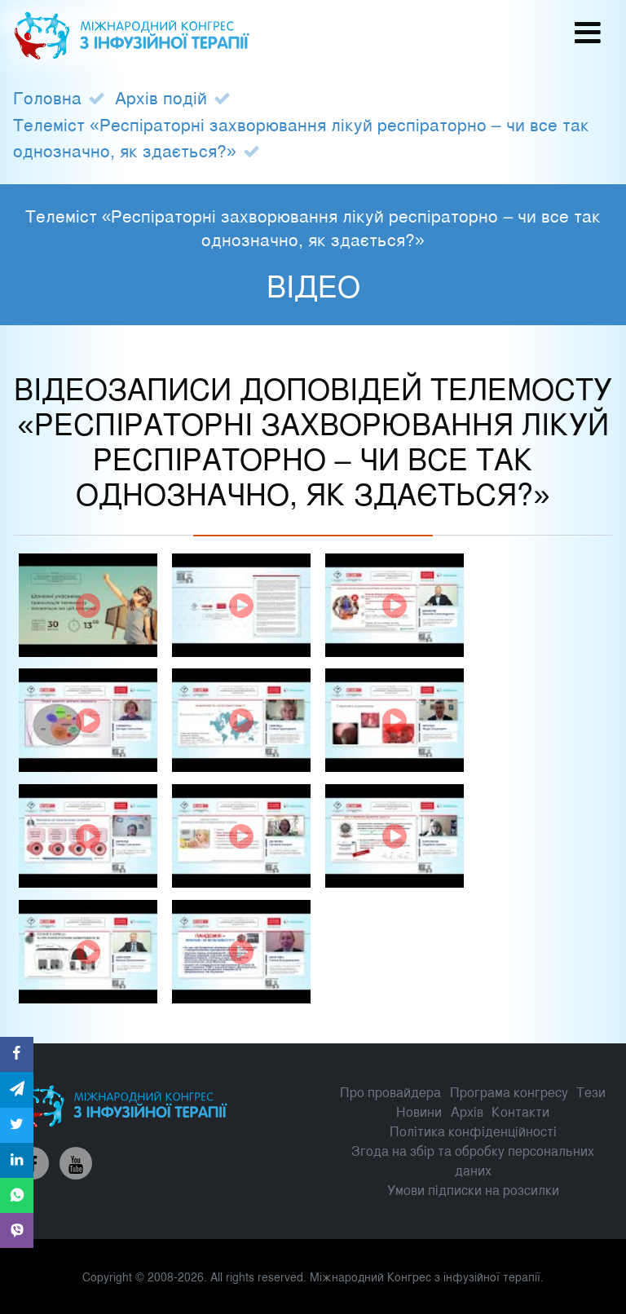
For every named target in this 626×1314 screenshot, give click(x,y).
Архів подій (161, 97)
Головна (47, 97)
